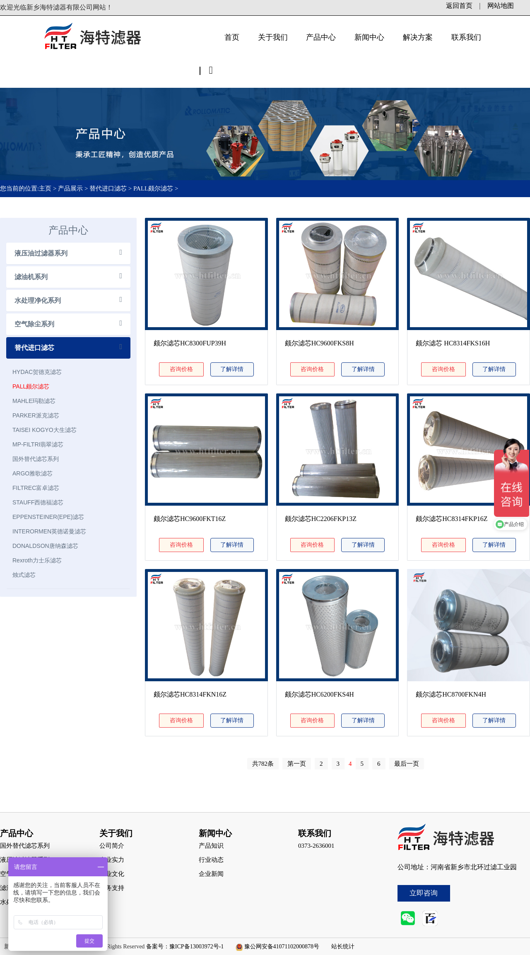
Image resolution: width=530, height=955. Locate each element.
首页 (231, 37)
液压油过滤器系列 (40, 253)
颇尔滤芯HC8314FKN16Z (190, 694)
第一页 (296, 763)
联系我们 (466, 37)
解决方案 (418, 37)
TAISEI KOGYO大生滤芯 (44, 430)
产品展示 (70, 188)
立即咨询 (424, 893)
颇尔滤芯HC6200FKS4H (319, 694)
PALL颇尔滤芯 (153, 188)
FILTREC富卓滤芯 (35, 488)
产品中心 (321, 37)
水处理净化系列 (37, 300)
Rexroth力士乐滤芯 (37, 560)
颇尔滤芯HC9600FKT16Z (190, 518)
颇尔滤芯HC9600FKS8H (319, 343)
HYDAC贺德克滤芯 (37, 372)
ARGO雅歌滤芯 (32, 473)
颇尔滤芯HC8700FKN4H (451, 694)
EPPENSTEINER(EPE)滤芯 (48, 517)
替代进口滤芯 (108, 188)
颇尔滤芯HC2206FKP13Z (321, 518)
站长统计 (342, 946)
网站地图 (500, 5)
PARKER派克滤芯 (35, 415)
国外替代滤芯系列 (35, 459)
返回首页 (459, 5)
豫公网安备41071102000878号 (281, 946)
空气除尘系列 (34, 324)
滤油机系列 (31, 276)
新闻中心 (369, 37)
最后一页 (406, 763)
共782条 (263, 763)
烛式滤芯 (24, 575)
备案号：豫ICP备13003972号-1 (185, 946)
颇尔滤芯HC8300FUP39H (190, 343)
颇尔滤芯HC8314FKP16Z (451, 518)
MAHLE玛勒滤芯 (33, 401)
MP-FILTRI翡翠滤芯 (37, 444)
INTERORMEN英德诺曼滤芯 (49, 531)
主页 (46, 188)
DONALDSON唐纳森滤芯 (45, 546)
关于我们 (273, 37)
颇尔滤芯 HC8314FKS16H (453, 343)
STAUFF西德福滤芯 (37, 502)
